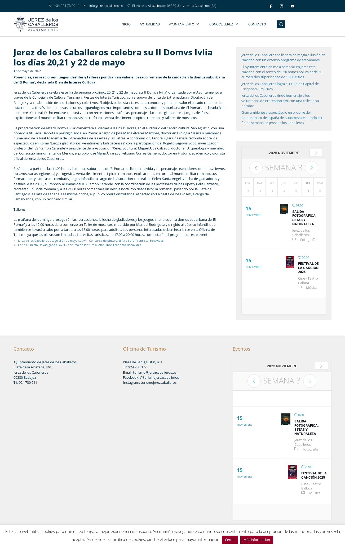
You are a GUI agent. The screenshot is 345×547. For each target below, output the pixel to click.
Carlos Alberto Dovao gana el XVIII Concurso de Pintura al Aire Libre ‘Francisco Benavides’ (79, 245)
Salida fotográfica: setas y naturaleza (304, 218)
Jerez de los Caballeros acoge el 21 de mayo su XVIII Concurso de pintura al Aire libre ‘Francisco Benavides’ (91, 240)
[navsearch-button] (281, 24)
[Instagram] (282, 6)
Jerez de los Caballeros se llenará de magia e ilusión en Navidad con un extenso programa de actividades (283, 57)
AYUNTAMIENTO (184, 24)
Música (311, 287)
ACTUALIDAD (150, 24)
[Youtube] (293, 6)
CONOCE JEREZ (223, 24)
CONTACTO (257, 24)
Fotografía (308, 239)
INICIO (126, 24)
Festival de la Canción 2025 (308, 268)
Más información (257, 539)
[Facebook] (271, 6)
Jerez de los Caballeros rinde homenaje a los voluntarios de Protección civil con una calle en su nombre (280, 100)
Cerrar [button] (230, 539)
